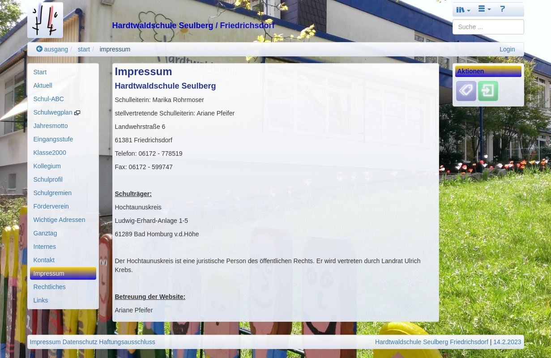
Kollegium (47, 166)
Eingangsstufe (53, 139)
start (84, 49)
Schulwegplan (57, 112)
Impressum (49, 273)
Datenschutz (80, 341)
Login (507, 49)
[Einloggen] (488, 90)
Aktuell (43, 85)
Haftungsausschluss (127, 341)
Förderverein (51, 206)
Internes (45, 246)
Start (40, 72)
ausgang (52, 49)
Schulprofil (48, 179)
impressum (115, 49)
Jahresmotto (51, 125)
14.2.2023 (507, 341)
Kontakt (44, 260)
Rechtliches (50, 286)
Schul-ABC (49, 98)
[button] (463, 10)
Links (41, 300)
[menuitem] (63, 72)
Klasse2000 (50, 152)
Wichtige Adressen (59, 219)
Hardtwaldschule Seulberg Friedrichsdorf (431, 341)
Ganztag (45, 233)
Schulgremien (53, 192)
